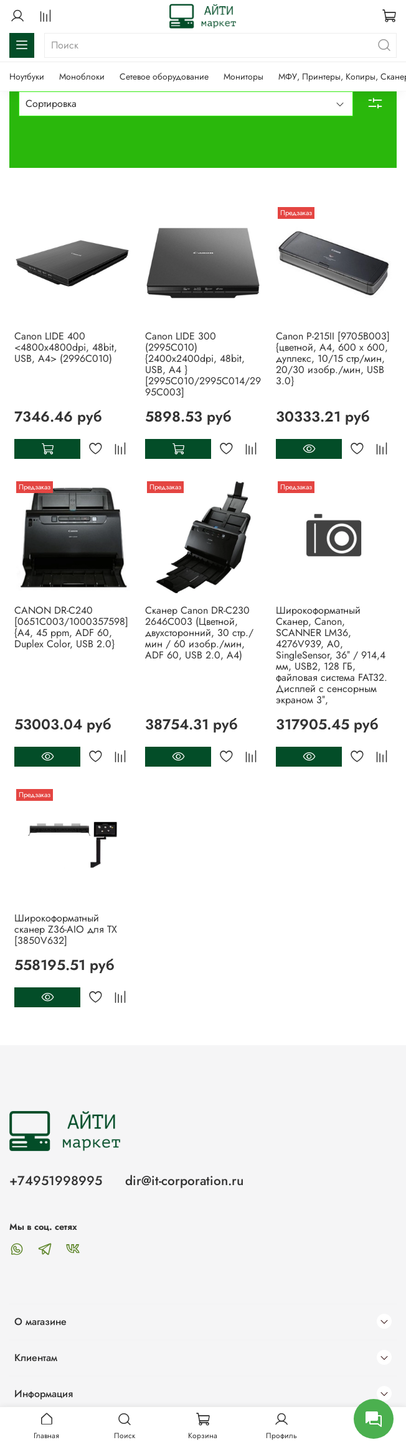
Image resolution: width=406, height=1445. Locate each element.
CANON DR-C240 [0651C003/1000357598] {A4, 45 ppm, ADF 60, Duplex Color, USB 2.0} (71, 627)
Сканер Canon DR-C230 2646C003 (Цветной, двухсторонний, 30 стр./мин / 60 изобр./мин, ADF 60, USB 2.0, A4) (199, 632)
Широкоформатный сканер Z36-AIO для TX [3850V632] (65, 929)
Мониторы (243, 76)
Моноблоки (82, 76)
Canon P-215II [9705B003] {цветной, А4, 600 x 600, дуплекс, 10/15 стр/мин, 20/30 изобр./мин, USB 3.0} (333, 358)
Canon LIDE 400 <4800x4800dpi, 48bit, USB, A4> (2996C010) (65, 347)
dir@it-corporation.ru (184, 1180)
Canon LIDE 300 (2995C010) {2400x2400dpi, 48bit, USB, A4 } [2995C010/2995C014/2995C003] (203, 364)
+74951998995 (55, 1180)
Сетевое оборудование (164, 76)
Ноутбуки (26, 76)
